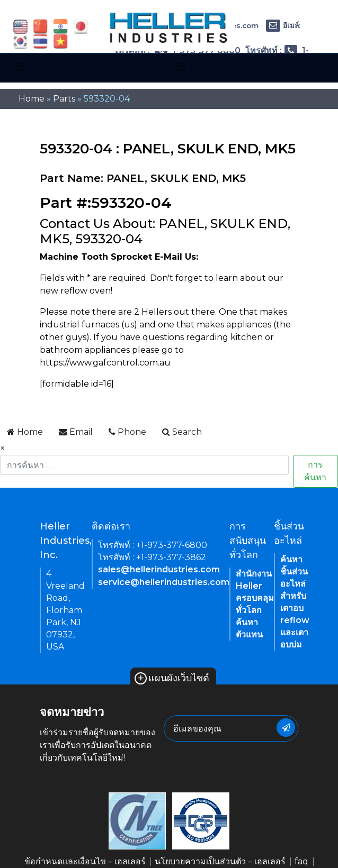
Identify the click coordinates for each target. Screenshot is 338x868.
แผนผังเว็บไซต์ (172, 678)
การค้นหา (315, 471)
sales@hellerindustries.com (159, 569)
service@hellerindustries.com (163, 582)
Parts (64, 99)
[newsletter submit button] (286, 727)
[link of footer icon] (137, 821)
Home (32, 99)
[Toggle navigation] (19, 67)
